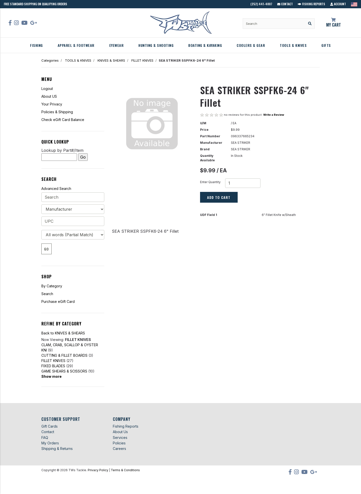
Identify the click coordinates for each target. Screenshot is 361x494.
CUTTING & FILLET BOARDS (64, 355)
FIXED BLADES (53, 366)
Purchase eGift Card (58, 301)
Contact (285, 4)
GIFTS (326, 45)
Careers (119, 448)
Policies (119, 443)
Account (338, 4)
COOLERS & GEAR (251, 45)
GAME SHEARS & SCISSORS (64, 371)
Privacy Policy (98, 470)
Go (46, 249)
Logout (47, 88)
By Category (51, 286)
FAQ (44, 437)
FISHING (36, 45)
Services (120, 437)
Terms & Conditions (125, 470)
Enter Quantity (210, 182)
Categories (50, 60)
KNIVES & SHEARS (111, 60)
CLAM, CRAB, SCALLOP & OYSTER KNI (69, 347)
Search (47, 294)
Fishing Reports (311, 4)
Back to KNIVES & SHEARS (63, 333)
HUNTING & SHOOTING (155, 45)
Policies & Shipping (57, 112)
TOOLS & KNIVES (293, 45)
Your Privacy (51, 104)
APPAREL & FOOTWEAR (76, 45)
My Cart (333, 23)
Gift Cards (49, 426)
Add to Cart (218, 197)
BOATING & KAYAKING (205, 45)
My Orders (50, 443)
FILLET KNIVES (142, 60)
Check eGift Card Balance (62, 119)
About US (49, 96)
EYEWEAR (116, 45)
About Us (120, 432)
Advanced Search (56, 188)
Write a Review (273, 114)
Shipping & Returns (57, 448)
